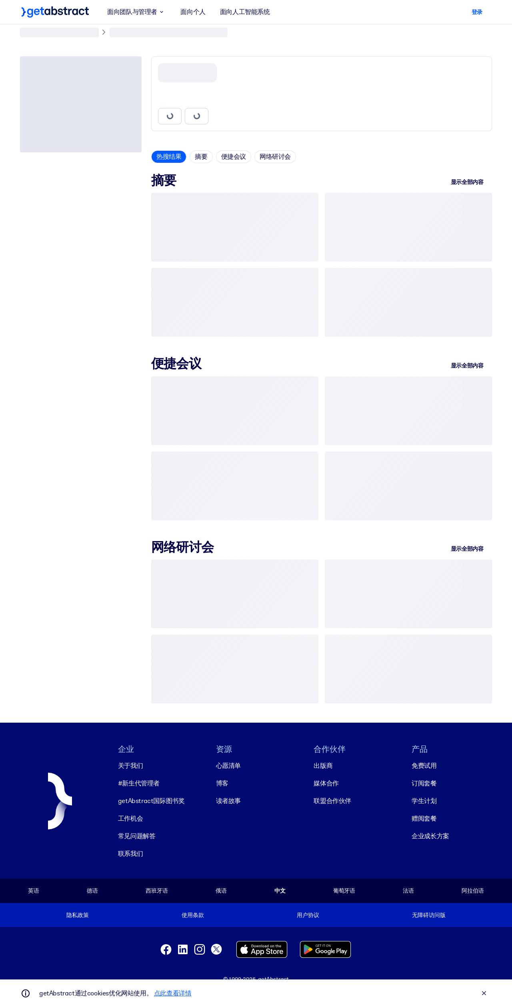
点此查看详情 (173, 993)
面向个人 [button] (192, 12)
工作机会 (130, 818)
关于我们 (130, 765)
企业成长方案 (430, 836)
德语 (92, 890)
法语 (408, 890)
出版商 (323, 765)
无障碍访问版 (428, 915)
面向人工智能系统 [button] (245, 12)
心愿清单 (228, 765)
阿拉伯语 (473, 890)
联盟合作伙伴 (332, 801)
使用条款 (193, 915)
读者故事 (228, 801)
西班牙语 (157, 890)
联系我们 (130, 853)
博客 (222, 783)
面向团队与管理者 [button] (136, 12)
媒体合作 (326, 783)
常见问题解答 (137, 836)
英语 (33, 890)
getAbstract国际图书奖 (151, 801)
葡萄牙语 (344, 890)
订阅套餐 (424, 783)
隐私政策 (77, 915)
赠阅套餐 (424, 818)
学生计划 (424, 801)
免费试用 (424, 765)
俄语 (221, 890)
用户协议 (308, 915)
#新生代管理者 (139, 783)
